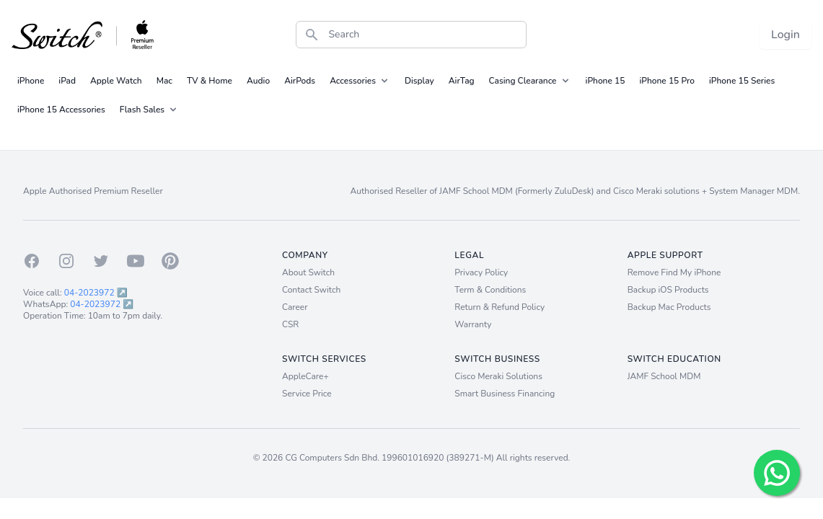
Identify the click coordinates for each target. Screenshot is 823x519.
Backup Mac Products (669, 307)
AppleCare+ (305, 376)
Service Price (307, 393)
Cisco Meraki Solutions (498, 376)
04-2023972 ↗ (96, 292)
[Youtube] (135, 261)
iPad (67, 80)
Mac (164, 80)
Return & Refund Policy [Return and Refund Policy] (499, 307)
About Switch (308, 272)
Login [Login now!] (785, 35)
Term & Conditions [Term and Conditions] (490, 290)
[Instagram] (66, 261)
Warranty (472, 324)
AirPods (299, 80)
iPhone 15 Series (742, 80)
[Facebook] (31, 261)
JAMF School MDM (664, 376)
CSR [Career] (290, 324)
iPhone (30, 80)
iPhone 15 (605, 80)
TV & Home (209, 80)
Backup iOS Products (668, 290)
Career (295, 307)
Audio (258, 80)
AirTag (462, 80)
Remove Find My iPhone (674, 272)
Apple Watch (116, 80)
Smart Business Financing (504, 393)
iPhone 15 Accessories (61, 109)
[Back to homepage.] (83, 34)
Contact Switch (311, 290)
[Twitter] (101, 261)
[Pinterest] (170, 261)
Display (419, 80)
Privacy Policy (481, 272)
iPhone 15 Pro (667, 80)
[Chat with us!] (777, 473)
